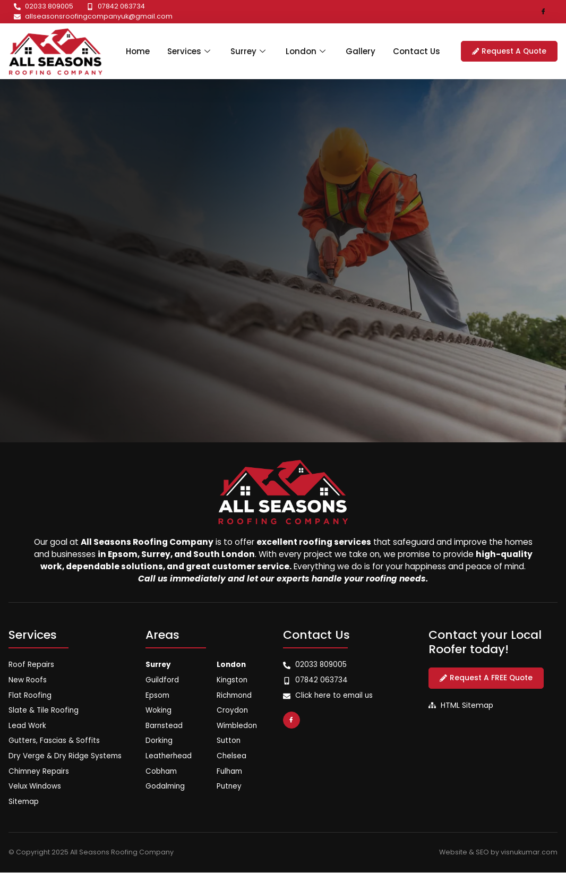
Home (132, 50)
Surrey (248, 50)
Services (187, 50)
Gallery (363, 50)
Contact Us (421, 50)
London (308, 50)
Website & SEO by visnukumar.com (498, 852)
